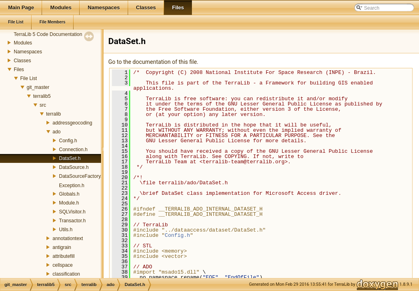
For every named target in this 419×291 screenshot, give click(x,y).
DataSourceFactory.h (82, 176)
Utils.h (65, 229)
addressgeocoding (72, 123)
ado (57, 132)
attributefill (64, 256)
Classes (22, 60)
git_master (38, 87)
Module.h (69, 203)
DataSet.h (69, 158)
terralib (53, 114)
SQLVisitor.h (72, 212)
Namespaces (28, 52)
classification (66, 274)
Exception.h (71, 185)
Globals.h (69, 194)
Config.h (68, 140)
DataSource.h (73, 167)
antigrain (62, 247)
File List (28, 78)
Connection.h (73, 149)
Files (19, 69)
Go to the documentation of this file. (153, 62)
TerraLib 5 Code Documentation (48, 34)
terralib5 (42, 96)
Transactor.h (72, 221)
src (43, 105)
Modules (23, 43)
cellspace (63, 265)
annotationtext (68, 238)
